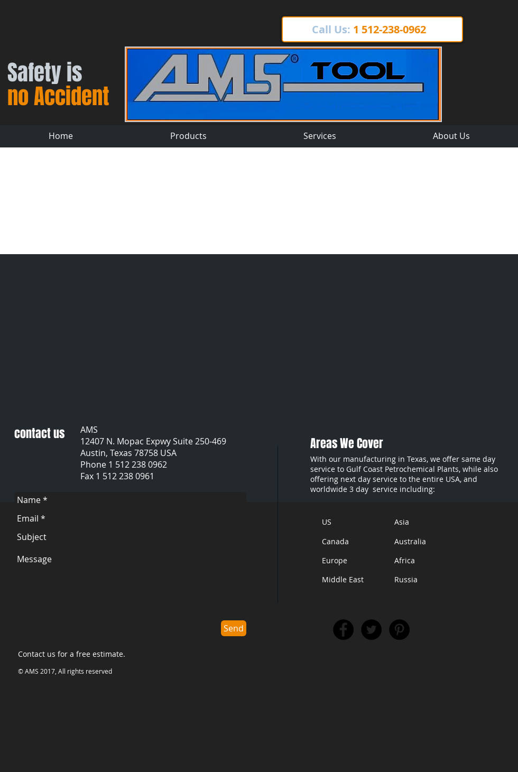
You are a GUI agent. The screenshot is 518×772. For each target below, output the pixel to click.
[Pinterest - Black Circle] (399, 629)
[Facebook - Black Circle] (343, 629)
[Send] (233, 628)
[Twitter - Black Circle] (371, 629)
